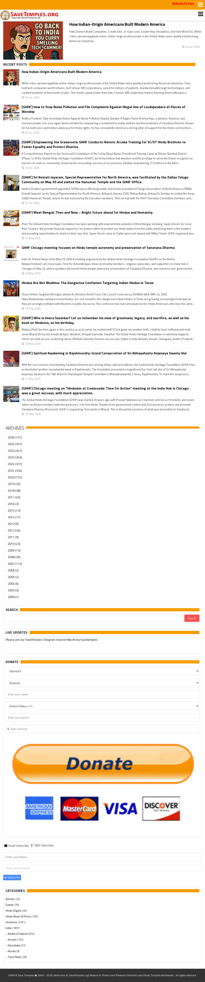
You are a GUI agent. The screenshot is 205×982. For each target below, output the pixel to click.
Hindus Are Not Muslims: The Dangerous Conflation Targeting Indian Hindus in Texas (87, 282)
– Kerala (11, 951)
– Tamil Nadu (14, 957)
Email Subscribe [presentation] (16, 845)
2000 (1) (13, 597)
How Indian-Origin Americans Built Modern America (117, 24)
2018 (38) (14, 490)
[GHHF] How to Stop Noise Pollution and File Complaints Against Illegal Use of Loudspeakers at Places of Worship (103, 109)
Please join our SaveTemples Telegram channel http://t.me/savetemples (52, 640)
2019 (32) (14, 484)
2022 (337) (15, 464)
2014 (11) (14, 517)
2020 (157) (15, 477)
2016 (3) (13, 504)
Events (10, 905)
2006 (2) (13, 570)
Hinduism (12, 922)
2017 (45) (14, 497)
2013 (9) (13, 523)
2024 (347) (15, 450)
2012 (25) (14, 530)
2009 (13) (14, 550)
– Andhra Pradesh (17, 934)
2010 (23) (14, 543)
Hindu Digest (14, 910)
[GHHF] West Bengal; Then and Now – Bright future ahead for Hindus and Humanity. (87, 212)
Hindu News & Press (19, 916)
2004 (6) (13, 583)
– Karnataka (13, 945)
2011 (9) (13, 537)
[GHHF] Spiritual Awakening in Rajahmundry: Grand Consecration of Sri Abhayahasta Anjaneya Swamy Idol (104, 353)
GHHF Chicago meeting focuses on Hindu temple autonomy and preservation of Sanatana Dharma (98, 247)
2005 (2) (13, 577)
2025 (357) (15, 444)
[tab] (16, 845)
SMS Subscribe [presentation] (42, 845)
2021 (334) (15, 470)
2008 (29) (14, 557)
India (9, 928)
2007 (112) (15, 563)
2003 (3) (13, 590)
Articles (10, 899)
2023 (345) (15, 457)
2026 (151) (15, 437)
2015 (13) (14, 510)
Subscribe (12, 877)
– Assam (11, 939)
